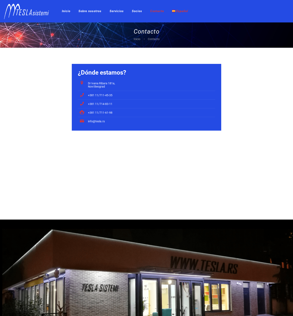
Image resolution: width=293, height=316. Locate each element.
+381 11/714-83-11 (100, 104)
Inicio (137, 39)
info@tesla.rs (96, 121)
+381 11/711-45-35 (100, 95)
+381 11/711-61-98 (100, 112)
